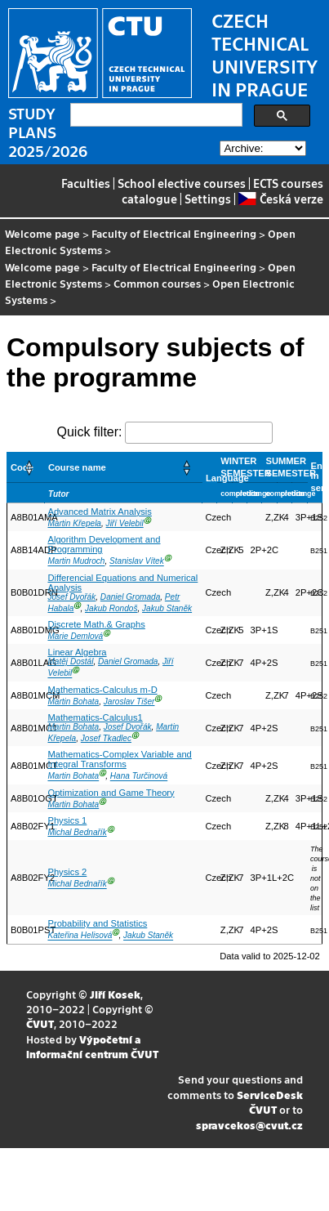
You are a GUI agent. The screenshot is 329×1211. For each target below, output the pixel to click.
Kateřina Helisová (79, 936)
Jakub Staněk (167, 608)
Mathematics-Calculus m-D (102, 690)
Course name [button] (77, 467)
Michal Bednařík (76, 832)
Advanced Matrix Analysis (99, 511)
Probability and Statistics (97, 923)
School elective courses (182, 183)
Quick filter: (89, 432)
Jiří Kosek (115, 994)
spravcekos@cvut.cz (249, 1125)
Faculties (85, 183)
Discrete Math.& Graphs (95, 624)
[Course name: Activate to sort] (123, 467)
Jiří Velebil (125, 523)
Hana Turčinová (138, 776)
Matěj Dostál (70, 661)
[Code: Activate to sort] (26, 467)
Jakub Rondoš (111, 608)
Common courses (157, 283)
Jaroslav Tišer (129, 701)
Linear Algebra (76, 652)
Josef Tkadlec (106, 738)
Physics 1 (67, 820)
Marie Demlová (75, 636)
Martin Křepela (74, 523)
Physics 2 (67, 872)
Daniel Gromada (130, 596)
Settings (208, 198)
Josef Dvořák (71, 596)
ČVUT (40, 1023)
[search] (154, 115)
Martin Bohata (73, 701)
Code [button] (22, 467)
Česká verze (280, 198)
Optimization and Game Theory (110, 793)
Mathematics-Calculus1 (94, 717)
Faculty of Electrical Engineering (173, 233)
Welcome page (42, 233)
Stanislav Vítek (136, 561)
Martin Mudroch (75, 561)
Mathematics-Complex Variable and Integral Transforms (119, 759)
